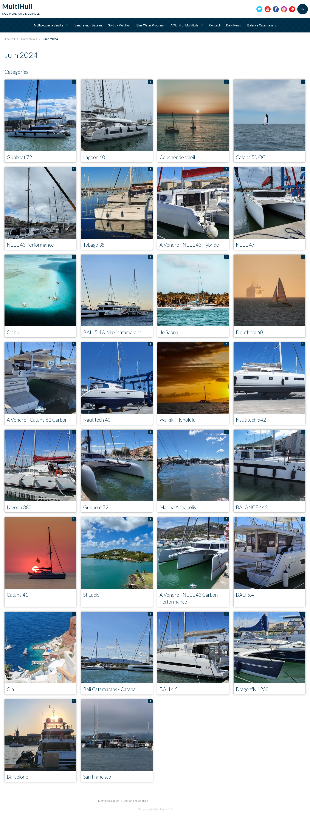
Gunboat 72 (20, 159)
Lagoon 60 (95, 159)
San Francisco (98, 779)
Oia (10, 692)
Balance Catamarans (263, 26)
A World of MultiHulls (185, 26)
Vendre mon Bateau (87, 26)
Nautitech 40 (97, 422)
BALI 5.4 (245, 597)
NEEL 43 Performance (32, 246)
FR (302, 9)
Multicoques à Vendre (48, 26)
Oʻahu (13, 334)
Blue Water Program (150, 26)
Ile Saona (169, 334)
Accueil (9, 41)
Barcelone (18, 779)
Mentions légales (108, 804)
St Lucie (92, 597)
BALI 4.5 (169, 692)
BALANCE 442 (252, 509)
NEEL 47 (246, 246)
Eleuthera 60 (250, 334)
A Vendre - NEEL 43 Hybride (191, 246)
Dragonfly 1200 (253, 692)
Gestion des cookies (135, 804)
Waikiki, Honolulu (179, 422)
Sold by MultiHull (119, 26)
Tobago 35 (94, 246)
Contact (215, 26)
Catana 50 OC (252, 159)
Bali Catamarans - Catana (111, 692)
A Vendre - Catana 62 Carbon (39, 422)
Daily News (234, 26)
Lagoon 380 (20, 509)
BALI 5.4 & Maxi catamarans (114, 334)
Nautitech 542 (252, 422)
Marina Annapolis (179, 509)
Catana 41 (18, 597)
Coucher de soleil (178, 159)
